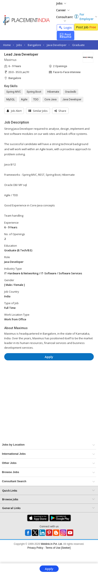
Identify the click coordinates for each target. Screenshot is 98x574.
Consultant (64, 18)
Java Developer (56, 45)
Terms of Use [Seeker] (58, 547)
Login (65, 28)
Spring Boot (34, 91)
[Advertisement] (40, 376)
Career (62, 10)
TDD (36, 99)
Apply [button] (49, 357)
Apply (49, 569)
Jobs (61, 3)
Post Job (86, 27)
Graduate (78, 45)
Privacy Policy (35, 547)
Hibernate (53, 91)
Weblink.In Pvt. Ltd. (52, 543)
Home (7, 45)
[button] (60, 111)
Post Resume (65, 35)
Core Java (50, 99)
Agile (24, 99)
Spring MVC (13, 91)
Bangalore (34, 45)
